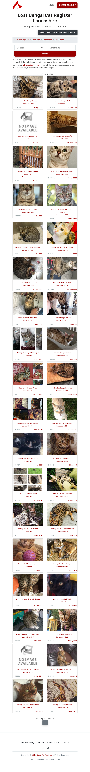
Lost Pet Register (22, 40)
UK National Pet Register (42, 755)
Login (51, 5)
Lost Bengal (60, 40)
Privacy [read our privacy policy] (40, 759)
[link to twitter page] (47, 748)
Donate (65, 742)
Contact (41, 742)
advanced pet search (31, 65)
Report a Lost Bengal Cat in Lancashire (57, 32)
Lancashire (47, 40)
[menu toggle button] (26, 5)
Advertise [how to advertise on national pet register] (50, 759)
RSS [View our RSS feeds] (58, 759)
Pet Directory (27, 742)
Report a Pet (53, 742)
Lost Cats (36, 40)
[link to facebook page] (43, 748)
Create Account (67, 5)
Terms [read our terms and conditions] (32, 759)
